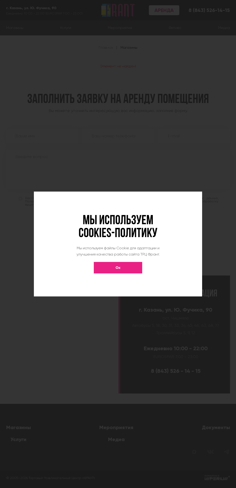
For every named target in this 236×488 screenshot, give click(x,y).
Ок (118, 267)
